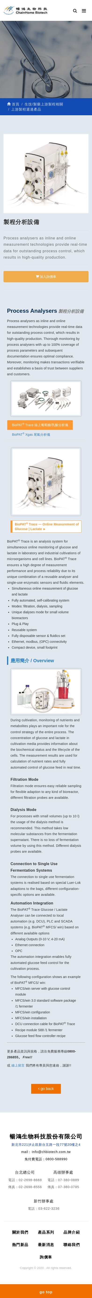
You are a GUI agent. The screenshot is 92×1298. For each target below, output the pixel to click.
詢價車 (46, 1257)
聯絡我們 (71, 1245)
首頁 (13, 104)
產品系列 (46, 1232)
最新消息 (46, 1245)
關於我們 (20, 1232)
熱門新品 (20, 1245)
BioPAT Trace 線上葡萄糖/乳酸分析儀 (40, 424)
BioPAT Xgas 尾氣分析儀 (31, 434)
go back (46, 1089)
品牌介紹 (71, 1232)
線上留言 (18, 1065)
